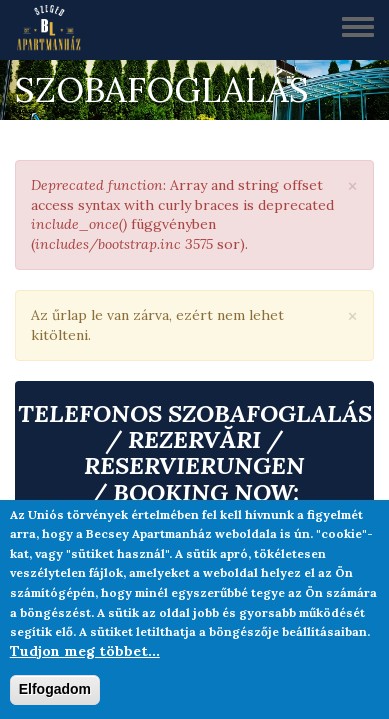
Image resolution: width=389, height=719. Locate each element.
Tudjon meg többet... (85, 651)
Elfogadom (55, 689)
